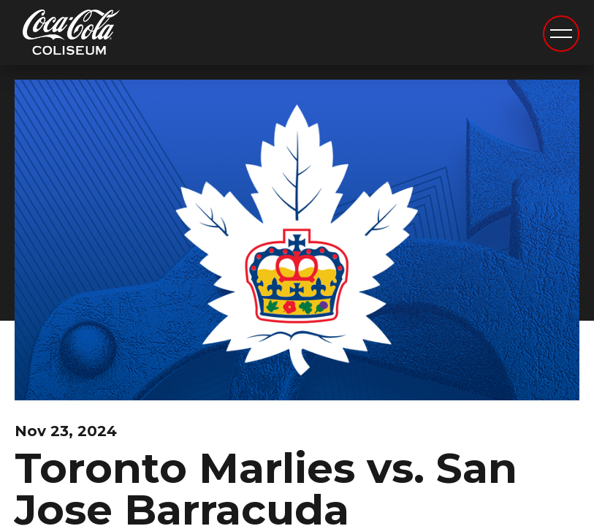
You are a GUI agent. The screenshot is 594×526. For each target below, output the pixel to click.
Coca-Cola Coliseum (71, 34)
